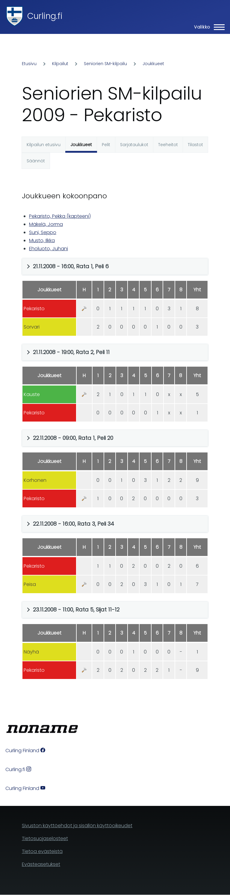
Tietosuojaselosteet (45, 838)
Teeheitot (168, 145)
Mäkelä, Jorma (46, 224)
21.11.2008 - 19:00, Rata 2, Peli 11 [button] (71, 352)
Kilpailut (60, 64)
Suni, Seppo (42, 232)
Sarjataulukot (134, 145)
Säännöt (36, 161)
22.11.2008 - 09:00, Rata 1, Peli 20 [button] (73, 438)
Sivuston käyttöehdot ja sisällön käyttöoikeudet (77, 825)
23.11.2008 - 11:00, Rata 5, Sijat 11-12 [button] (76, 609)
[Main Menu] (207, 27)
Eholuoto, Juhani (48, 248)
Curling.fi (45, 16)
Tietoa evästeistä (42, 851)
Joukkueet (153, 64)
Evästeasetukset (41, 864)
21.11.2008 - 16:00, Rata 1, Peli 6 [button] (71, 266)
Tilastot (195, 145)
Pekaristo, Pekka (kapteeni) (60, 216)
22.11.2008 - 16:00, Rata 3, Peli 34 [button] (73, 523)
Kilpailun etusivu (43, 145)
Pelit (106, 145)
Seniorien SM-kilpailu (105, 64)
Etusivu (29, 64)
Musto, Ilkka (42, 240)
